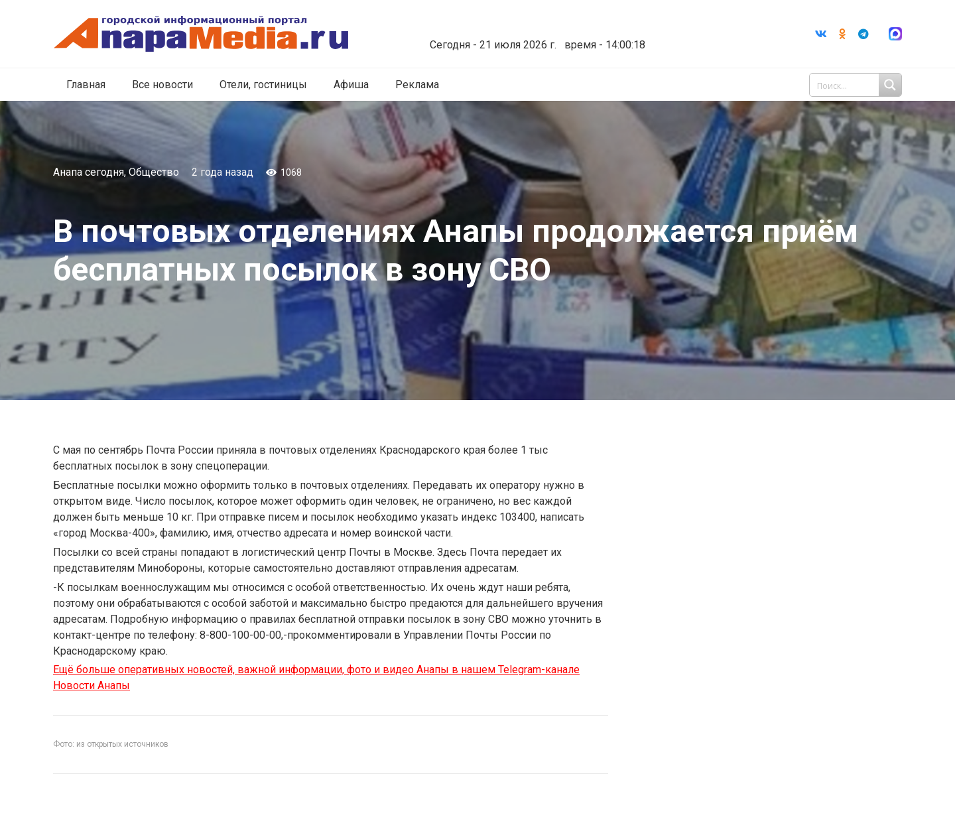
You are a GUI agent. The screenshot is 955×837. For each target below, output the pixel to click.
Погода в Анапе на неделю (533, 23)
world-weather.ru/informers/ (533, 35)
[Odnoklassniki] (842, 33)
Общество (154, 172)
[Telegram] (863, 33)
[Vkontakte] (821, 33)
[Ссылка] (201, 34)
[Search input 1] (857, 85)
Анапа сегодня (88, 172)
